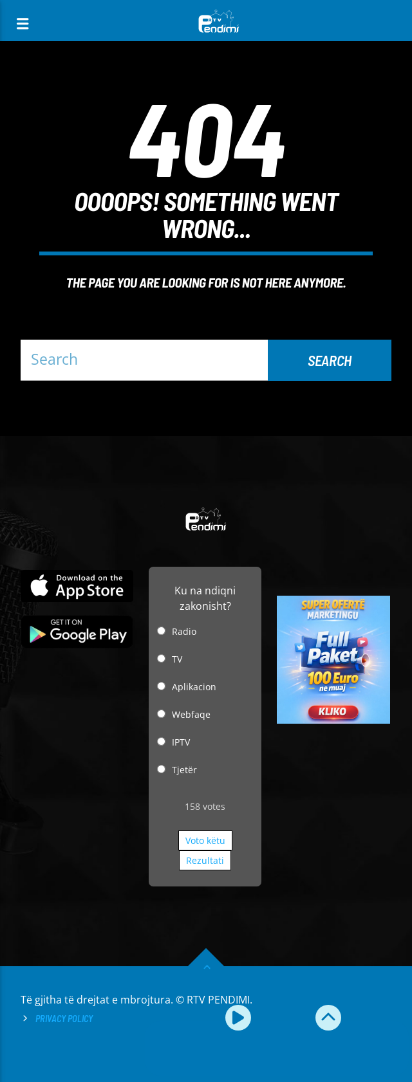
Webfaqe (191, 714)
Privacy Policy (64, 1018)
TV (177, 659)
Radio (184, 631)
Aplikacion (194, 687)
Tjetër (184, 770)
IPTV (181, 742)
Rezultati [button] (205, 860)
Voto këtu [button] (205, 840)
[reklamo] (333, 720)
